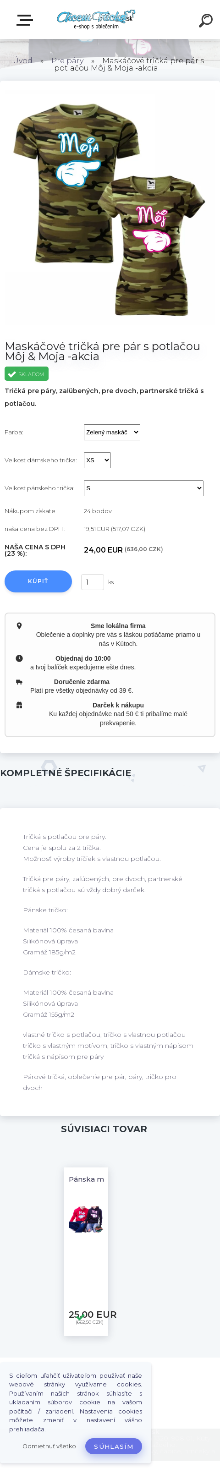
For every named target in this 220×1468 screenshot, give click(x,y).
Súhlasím (113, 1446)
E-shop (26, 20)
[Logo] (96, 19)
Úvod (23, 60)
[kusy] (91, 582)
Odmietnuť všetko (49, 1446)
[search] (207, 22)
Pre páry (67, 60)
